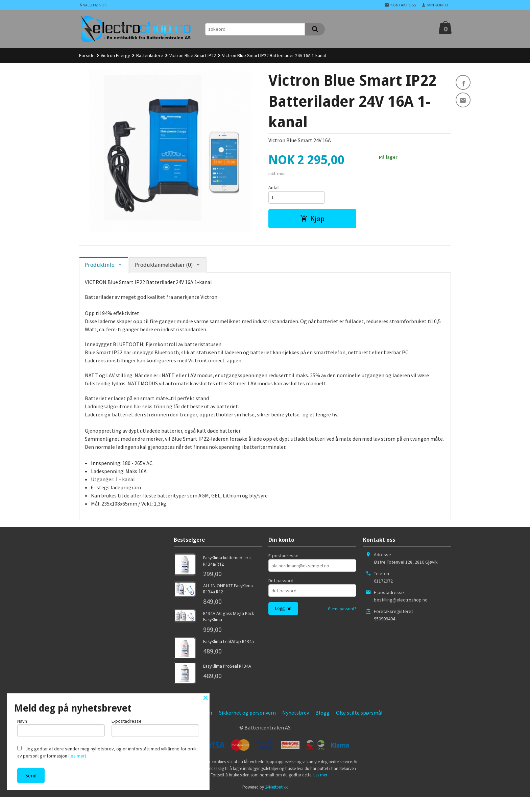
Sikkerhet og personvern (247, 712)
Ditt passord (280, 580)
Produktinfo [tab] (100, 265)
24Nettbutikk (276, 787)
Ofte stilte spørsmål (359, 712)
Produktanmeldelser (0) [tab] (164, 265)
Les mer (320, 775)
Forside (87, 55)
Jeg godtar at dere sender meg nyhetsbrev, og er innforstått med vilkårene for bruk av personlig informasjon (107, 752)
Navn (61, 727)
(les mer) (77, 756)
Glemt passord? (342, 609)
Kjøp (312, 218)
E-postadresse (283, 555)
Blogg (322, 712)
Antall (274, 187)
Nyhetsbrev (295, 712)
